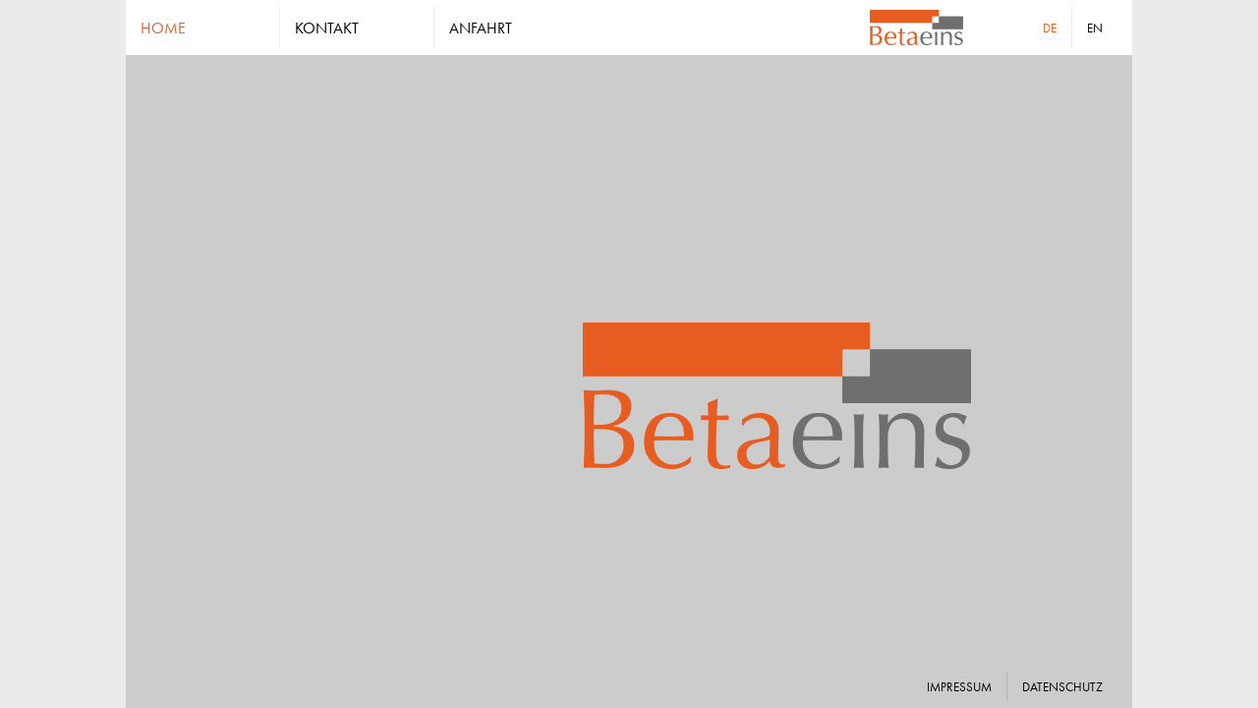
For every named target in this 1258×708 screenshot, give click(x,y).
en (1095, 27)
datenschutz (1062, 686)
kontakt (327, 27)
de (1050, 27)
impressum (959, 686)
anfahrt (480, 27)
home (163, 27)
